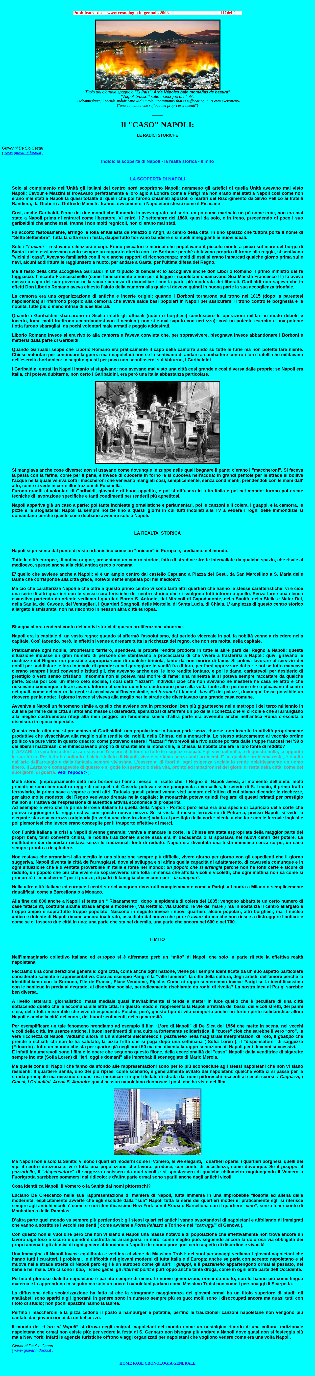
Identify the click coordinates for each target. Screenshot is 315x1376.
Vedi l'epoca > (72, 772)
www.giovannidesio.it (22, 153)
